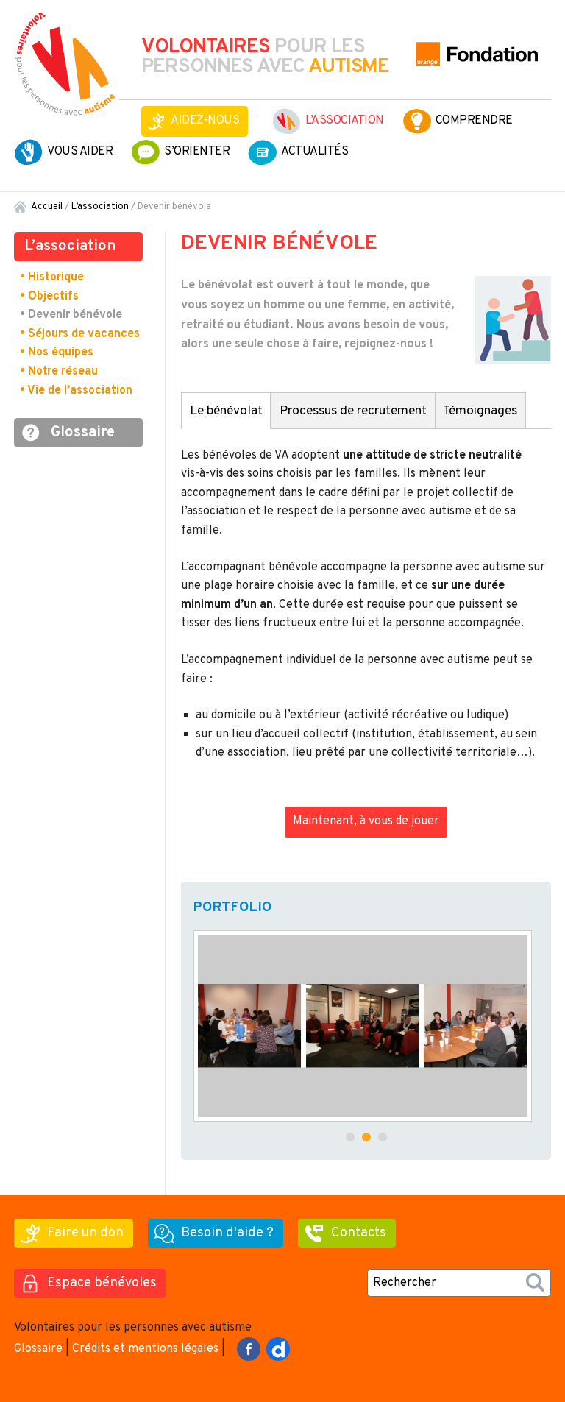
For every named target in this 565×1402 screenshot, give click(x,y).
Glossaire (83, 432)
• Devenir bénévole (71, 315)
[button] (350, 1137)
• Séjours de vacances (80, 334)
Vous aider (80, 151)
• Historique (52, 277)
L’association (344, 120)
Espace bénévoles (102, 1283)
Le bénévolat (226, 411)
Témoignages (480, 411)
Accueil (47, 207)
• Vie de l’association (76, 390)
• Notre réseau (59, 371)
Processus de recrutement (353, 411)
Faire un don (85, 1233)
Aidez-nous (205, 120)
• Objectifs (49, 296)
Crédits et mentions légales (145, 1349)
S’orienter (197, 151)
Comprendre (474, 120)
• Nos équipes (56, 352)
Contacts (358, 1233)
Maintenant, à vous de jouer (366, 821)
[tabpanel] (365, 607)
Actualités (314, 151)
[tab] (226, 410)
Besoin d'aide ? (227, 1233)
